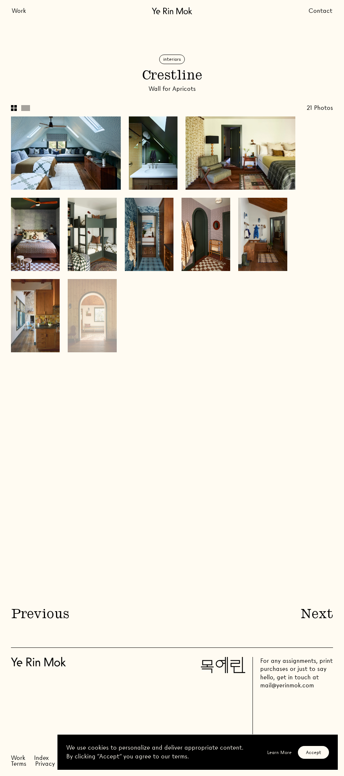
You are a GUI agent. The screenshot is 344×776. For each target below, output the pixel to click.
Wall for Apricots (172, 88)
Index (41, 757)
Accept (313, 752)
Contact (320, 10)
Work (19, 10)
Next (317, 615)
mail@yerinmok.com (287, 685)
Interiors (172, 59)
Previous (40, 615)
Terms (18, 763)
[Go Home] (172, 10)
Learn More (279, 752)
